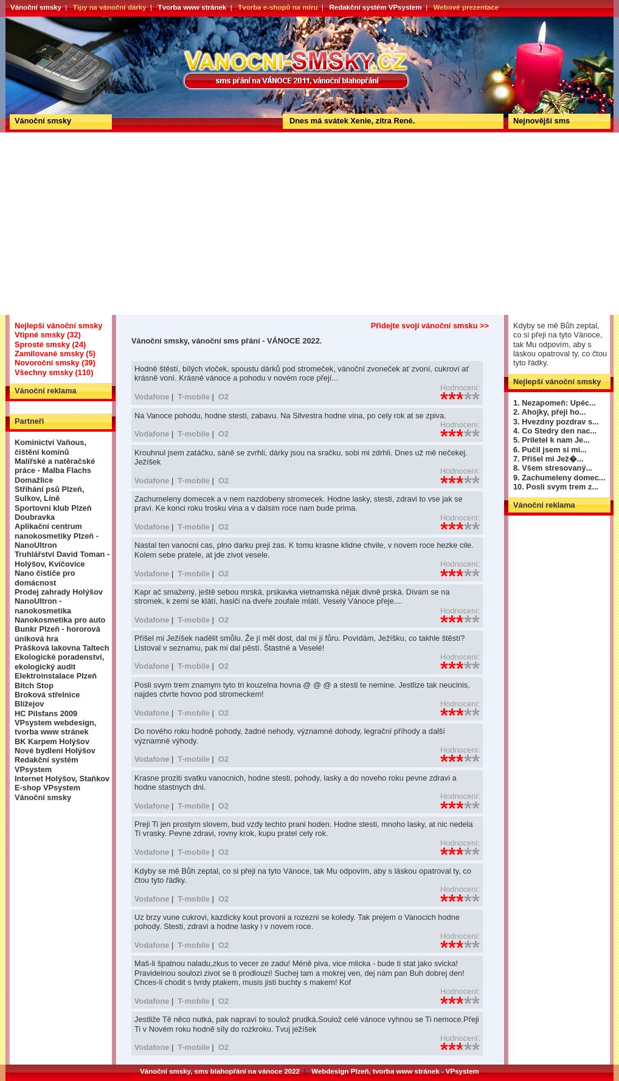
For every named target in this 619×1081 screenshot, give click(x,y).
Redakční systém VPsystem (375, 7)
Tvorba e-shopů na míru (277, 7)
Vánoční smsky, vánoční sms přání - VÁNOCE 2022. (50, 20)
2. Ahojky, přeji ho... (549, 411)
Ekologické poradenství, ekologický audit (59, 661)
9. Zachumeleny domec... (559, 477)
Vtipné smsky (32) (48, 334)
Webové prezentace (466, 7)
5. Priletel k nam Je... (551, 439)
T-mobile (194, 396)
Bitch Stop (34, 685)
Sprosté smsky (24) (50, 344)
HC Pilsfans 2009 (46, 713)
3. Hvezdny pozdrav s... (556, 421)
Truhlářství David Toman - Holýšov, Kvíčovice (62, 559)
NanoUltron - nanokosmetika (43, 605)
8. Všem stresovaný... (552, 467)
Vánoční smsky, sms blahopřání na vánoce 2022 (220, 1071)
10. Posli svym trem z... (555, 486)
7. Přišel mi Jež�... (548, 458)
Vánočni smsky (43, 797)
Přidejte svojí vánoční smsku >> (430, 325)
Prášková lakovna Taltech (62, 647)
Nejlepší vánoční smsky (58, 325)
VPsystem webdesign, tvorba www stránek (55, 727)
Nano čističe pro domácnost (45, 577)
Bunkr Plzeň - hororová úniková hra (57, 633)
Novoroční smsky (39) (55, 362)
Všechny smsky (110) (54, 372)
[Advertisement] (309, 224)
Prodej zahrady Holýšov (59, 591)
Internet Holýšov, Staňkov (62, 778)
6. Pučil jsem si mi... (550, 449)
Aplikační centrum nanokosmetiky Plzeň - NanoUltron (57, 536)
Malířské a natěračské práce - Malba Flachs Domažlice (55, 471)
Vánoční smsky (35, 7)
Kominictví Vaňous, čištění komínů (50, 447)
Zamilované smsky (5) (55, 353)
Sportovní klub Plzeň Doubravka (53, 512)
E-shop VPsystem (47, 787)
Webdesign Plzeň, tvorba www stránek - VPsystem (395, 1071)
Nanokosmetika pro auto (60, 619)
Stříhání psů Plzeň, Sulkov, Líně (49, 494)
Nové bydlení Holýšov (55, 750)
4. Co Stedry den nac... (555, 430)
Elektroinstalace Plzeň (56, 675)
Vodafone (151, 396)
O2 (223, 396)
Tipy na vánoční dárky (110, 7)
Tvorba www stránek (192, 7)
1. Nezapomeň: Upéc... (554, 402)
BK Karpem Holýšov (52, 741)
